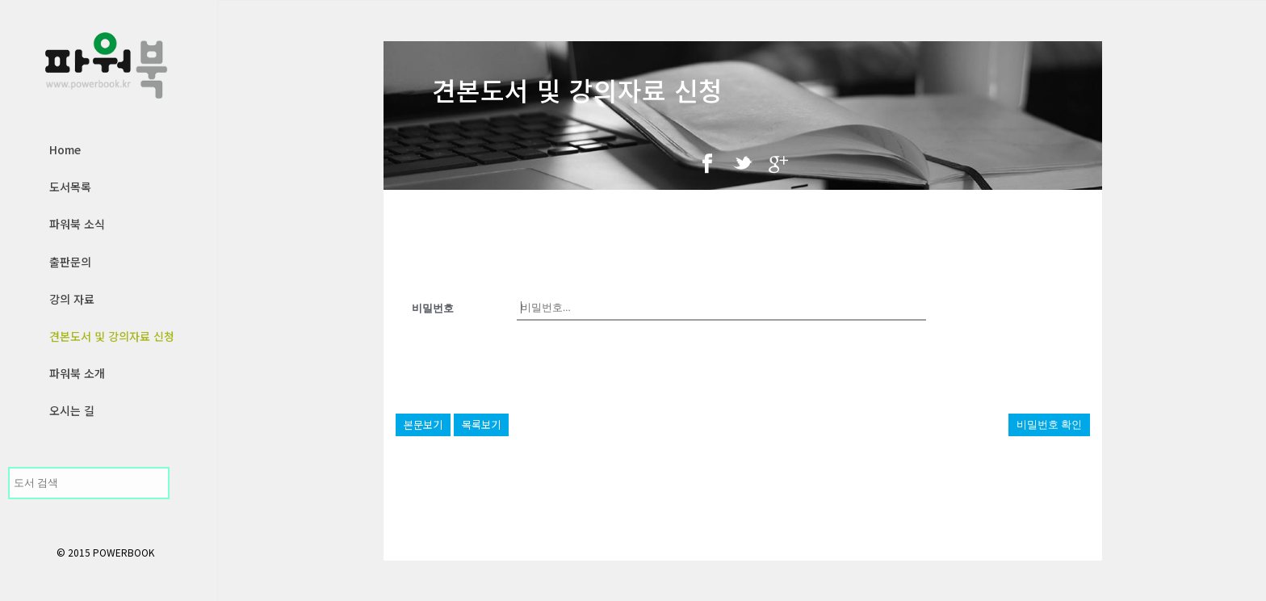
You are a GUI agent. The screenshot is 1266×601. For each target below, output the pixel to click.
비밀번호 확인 (1049, 424)
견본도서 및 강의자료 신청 (111, 336)
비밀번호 (433, 308)
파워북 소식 (77, 224)
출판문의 (70, 262)
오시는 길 (71, 410)
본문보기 (423, 424)
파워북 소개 (77, 373)
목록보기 (481, 424)
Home (65, 149)
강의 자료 (71, 299)
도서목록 (70, 187)
